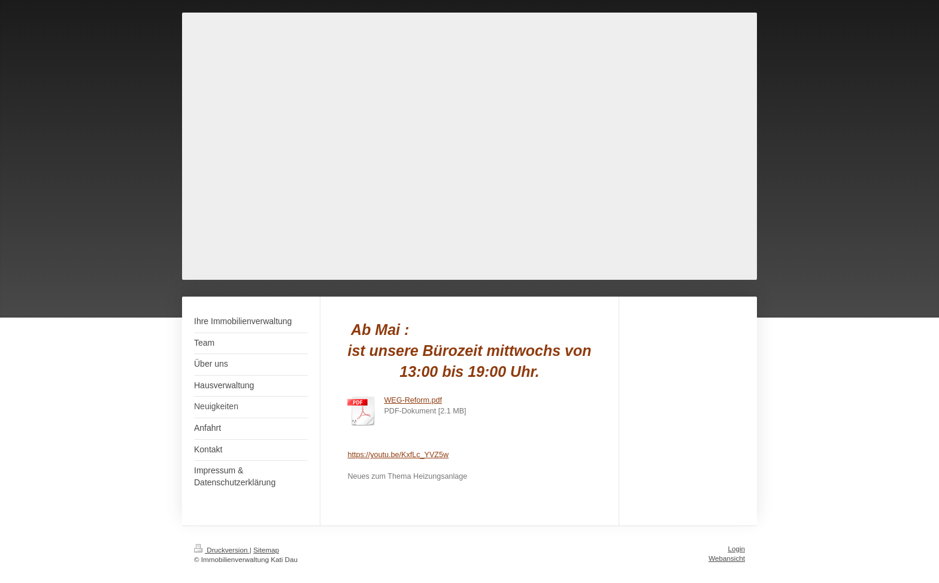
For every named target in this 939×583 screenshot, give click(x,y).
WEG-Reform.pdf (413, 400)
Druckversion (222, 550)
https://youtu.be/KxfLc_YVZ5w (398, 455)
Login (736, 548)
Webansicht (726, 558)
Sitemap (266, 550)
